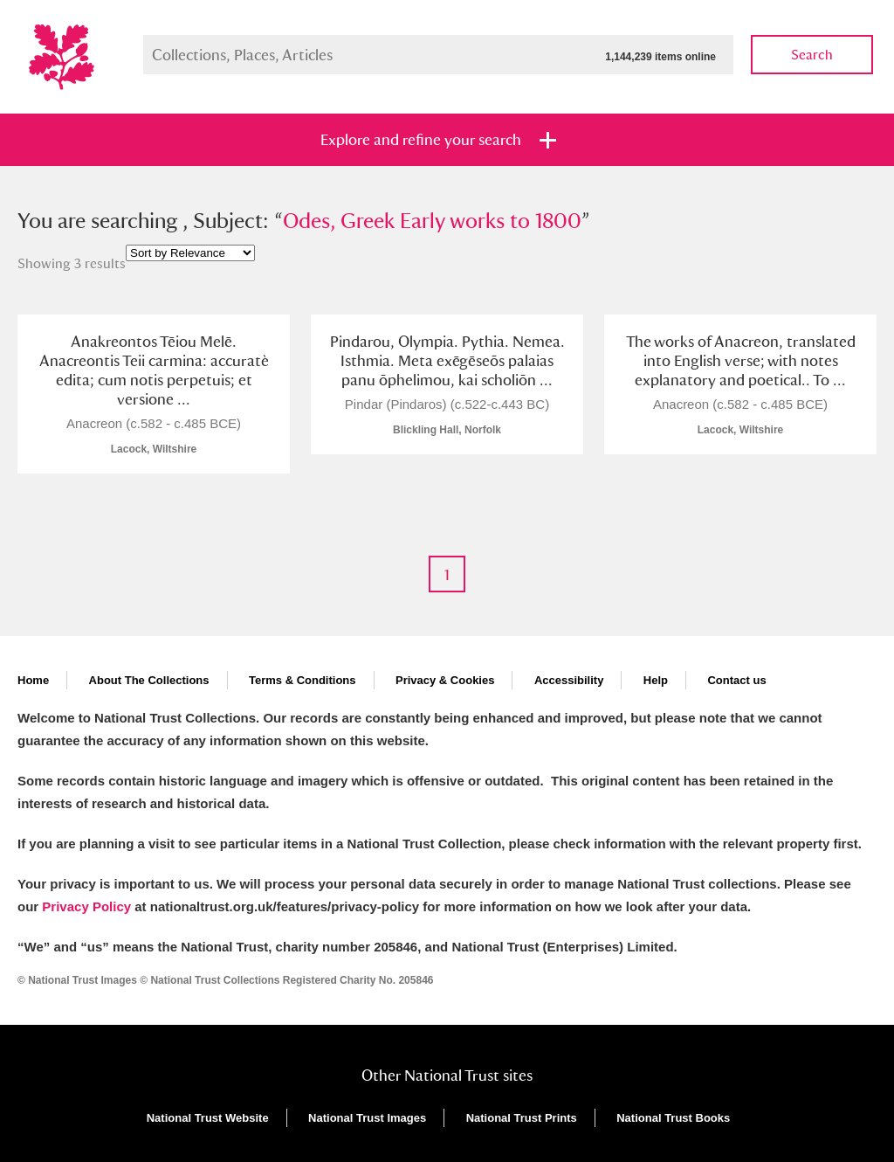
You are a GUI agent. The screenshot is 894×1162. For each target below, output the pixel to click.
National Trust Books (673, 1117)
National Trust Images (367, 1117)
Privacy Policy (86, 906)
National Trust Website (208, 1117)
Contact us (736, 680)
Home (33, 680)
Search (812, 54)
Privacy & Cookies (444, 680)
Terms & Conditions (302, 680)
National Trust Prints (521, 1117)
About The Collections (149, 680)
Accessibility (569, 680)
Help (655, 680)
